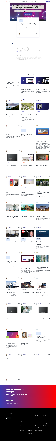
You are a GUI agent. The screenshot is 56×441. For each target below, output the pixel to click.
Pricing (21, 421)
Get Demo (48, 1)
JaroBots (29, 425)
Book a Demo (22, 430)
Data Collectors (45, 425)
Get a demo (9, 400)
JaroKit (29, 415)
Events (21, 427)
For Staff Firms (37, 417)
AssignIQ (29, 428)
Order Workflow (30, 427)
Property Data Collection (38, 430)
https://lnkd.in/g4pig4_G (19, 51)
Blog (20, 425)
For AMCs (36, 415)
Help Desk (35, 437)
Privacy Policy (45, 415)
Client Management (30, 433)
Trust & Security (22, 419)
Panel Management (38, 427)
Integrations (21, 418)
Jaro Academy (45, 427)
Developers (44, 437)
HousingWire (25, 47)
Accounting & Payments (38, 428)
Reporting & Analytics (38, 425)
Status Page (39, 438)
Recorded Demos (22, 428)
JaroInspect (29, 417)
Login (48, 437)
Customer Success (21, 416)
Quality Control (30, 430)
